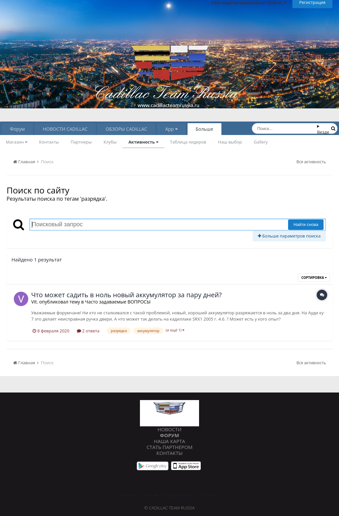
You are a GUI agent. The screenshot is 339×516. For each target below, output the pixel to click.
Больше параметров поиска (289, 236)
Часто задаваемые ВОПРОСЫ (118, 302)
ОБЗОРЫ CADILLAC (126, 129)
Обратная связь (179, 495)
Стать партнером (169, 447)
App (171, 129)
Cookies (208, 495)
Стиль (149, 495)
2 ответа (88, 331)
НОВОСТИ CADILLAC (65, 129)
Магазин (16, 142)
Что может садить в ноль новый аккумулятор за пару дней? (126, 294)
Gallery (261, 142)
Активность (143, 142)
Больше (205, 129)
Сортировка (314, 277)
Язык (129, 495)
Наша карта (169, 441)
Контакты (49, 142)
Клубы (110, 142)
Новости (169, 429)
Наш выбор (230, 142)
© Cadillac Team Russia (169, 508)
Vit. (34, 302)
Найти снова (305, 224)
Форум (17, 129)
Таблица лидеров (188, 142)
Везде (323, 132)
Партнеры (81, 142)
